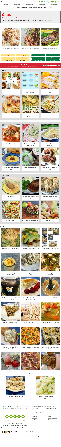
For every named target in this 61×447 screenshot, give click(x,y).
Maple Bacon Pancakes (11, 115)
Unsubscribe (25, 427)
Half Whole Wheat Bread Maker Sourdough (10, 348)
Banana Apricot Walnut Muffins (50, 196)
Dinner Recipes (22, 60)
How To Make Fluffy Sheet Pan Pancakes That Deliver (30, 298)
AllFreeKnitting (34, 418)
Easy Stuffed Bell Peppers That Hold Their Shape (50, 273)
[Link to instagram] (19, 416)
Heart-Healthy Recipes (23, 57)
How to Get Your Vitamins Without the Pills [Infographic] (30, 91)
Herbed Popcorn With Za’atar (30, 322)
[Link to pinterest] (15, 416)
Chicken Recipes (38, 57)
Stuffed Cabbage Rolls (11, 143)
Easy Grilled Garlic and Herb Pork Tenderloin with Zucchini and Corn (50, 49)
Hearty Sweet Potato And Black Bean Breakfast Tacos (30, 249)
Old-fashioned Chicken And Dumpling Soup (50, 323)
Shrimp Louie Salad (49, 220)
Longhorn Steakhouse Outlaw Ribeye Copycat (30, 197)
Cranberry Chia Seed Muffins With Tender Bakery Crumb (10, 323)
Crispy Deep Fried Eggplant (50, 372)
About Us (7, 421)
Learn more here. (42, 431)
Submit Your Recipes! (16, 427)
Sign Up (58, 65)
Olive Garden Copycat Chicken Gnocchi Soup (30, 144)
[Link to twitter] (11, 416)
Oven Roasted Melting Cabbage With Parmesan (50, 348)
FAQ (24, 421)
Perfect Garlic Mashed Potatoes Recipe (45, 397)
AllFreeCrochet (34, 416)
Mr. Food (49, 416)
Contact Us (19, 421)
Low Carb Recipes (8, 57)
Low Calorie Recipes (38, 60)
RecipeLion (50, 414)
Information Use (34, 66)
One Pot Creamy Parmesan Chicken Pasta (30, 273)
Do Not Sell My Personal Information (12, 425)
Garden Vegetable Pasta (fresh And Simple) (30, 348)
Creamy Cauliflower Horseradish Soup (11, 168)
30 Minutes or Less (8, 60)
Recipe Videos (52, 60)
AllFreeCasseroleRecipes (52, 419)
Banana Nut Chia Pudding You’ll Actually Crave (10, 273)
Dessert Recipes (52, 55)
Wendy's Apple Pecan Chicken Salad (30, 220)
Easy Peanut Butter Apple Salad (15, 396)
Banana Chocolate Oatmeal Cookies (11, 48)
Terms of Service (5, 427)
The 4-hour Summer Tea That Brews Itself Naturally (10, 298)
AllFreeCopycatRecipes (52, 418)
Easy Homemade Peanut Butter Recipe (50, 297)
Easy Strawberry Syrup (10, 372)
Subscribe (24, 425)
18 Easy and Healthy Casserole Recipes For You (30, 115)
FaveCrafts (34, 414)
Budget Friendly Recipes (22, 55)
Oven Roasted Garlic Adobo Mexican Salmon (30, 49)
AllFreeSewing (34, 419)
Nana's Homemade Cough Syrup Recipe (11, 197)
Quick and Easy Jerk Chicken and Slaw (49, 168)
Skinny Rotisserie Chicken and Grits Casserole (50, 144)
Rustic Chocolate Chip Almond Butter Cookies (50, 249)
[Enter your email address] (39, 408)
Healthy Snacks (38, 55)
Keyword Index (10, 423)
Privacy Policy (28, 66)
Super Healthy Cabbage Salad (11, 220)
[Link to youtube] (23, 416)
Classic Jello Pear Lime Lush (30, 167)
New (2, 226)
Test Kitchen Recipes (52, 57)
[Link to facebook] (7, 416)
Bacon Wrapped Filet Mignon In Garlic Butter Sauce (30, 372)
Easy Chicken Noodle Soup (50, 115)
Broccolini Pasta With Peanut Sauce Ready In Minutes (10, 249)
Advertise (12, 421)
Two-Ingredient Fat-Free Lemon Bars (49, 91)
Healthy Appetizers (8, 55)
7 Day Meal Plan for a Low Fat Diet (11, 91)
